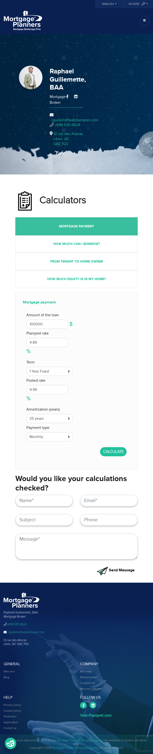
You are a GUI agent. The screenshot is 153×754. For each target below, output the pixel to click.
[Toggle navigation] (144, 21)
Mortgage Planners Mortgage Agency (80, 740)
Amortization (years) (43, 409)
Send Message (116, 570)
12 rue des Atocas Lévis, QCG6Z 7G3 (68, 138)
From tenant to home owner (76, 261)
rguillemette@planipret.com (75, 120)
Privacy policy (12, 705)
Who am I (9, 671)
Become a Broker (91, 689)
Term (30, 362)
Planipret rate (37, 333)
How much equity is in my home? (76, 279)
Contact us (10, 728)
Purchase (86, 671)
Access (137, 4)
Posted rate (35, 380)
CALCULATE (113, 452)
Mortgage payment (76, 226)
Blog (6, 677)
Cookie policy (12, 710)
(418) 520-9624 (67, 124)
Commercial (87, 683)
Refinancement (89, 677)
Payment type (37, 427)
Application (11, 722)
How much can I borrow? (76, 244)
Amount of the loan (42, 315)
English (108, 4)
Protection (10, 716)
